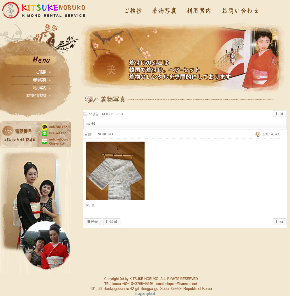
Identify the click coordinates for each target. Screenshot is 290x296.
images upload (145, 294)
